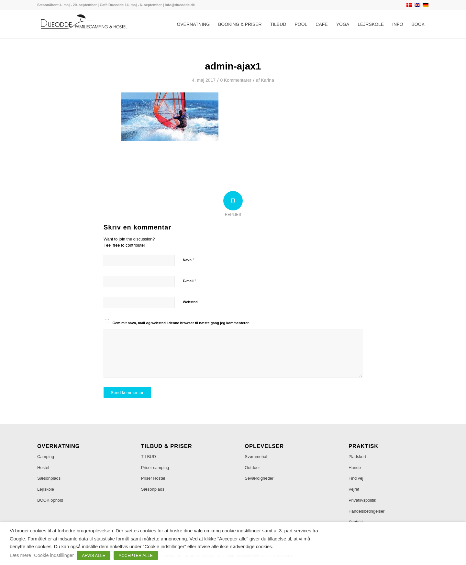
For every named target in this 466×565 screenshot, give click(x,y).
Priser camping (155, 467)
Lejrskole (45, 489)
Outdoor (252, 467)
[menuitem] (193, 24)
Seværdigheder (259, 478)
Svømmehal (256, 456)
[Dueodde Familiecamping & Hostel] (85, 24)
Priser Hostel (153, 478)
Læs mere (20, 555)
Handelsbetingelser (366, 511)
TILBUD (148, 456)
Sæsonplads (49, 478)
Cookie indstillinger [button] (54, 555)
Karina (267, 80)
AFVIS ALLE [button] (93, 555)
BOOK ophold (50, 500)
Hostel (43, 467)
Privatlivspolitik (362, 500)
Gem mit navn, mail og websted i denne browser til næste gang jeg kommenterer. (181, 323)
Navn (188, 259)
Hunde (355, 467)
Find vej (356, 478)
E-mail (189, 280)
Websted (190, 302)
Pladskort (357, 456)
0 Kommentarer (235, 80)
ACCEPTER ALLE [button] (136, 555)
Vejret (354, 489)
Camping (45, 456)
